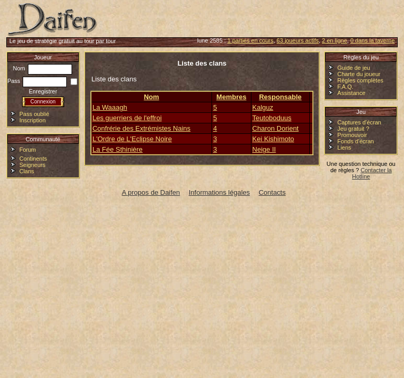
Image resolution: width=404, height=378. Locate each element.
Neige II (264, 149)
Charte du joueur (358, 74)
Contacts (272, 192)
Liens (344, 147)
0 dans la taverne (372, 40)
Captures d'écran (359, 122)
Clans (26, 171)
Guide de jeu (353, 68)
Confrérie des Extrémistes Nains (141, 128)
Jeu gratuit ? (353, 128)
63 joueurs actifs (298, 40)
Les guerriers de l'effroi (127, 118)
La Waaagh (110, 107)
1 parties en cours (250, 40)
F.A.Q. (345, 86)
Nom (42, 68)
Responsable (280, 97)
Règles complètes (360, 80)
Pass (37, 81)
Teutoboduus (271, 118)
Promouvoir (352, 135)
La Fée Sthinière (118, 149)
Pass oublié (34, 114)
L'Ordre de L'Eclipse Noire (132, 139)
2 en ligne (334, 40)
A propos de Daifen (151, 192)
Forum (27, 149)
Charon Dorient (275, 128)
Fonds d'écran (355, 141)
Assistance (351, 93)
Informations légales (219, 192)
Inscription (32, 120)
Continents (33, 158)
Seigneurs (32, 165)
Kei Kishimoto (273, 139)
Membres (231, 97)
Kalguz (263, 107)
